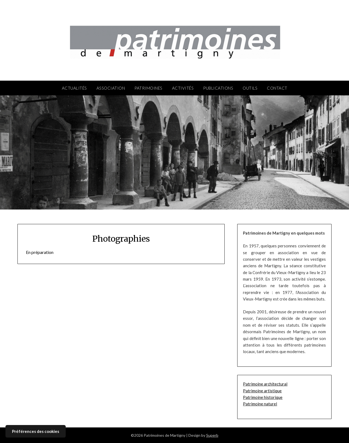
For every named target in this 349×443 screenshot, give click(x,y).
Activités (183, 88)
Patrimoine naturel (260, 403)
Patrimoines (148, 88)
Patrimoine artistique (262, 390)
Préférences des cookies (35, 431)
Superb (212, 435)
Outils (250, 88)
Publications (218, 88)
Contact (277, 88)
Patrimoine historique (262, 397)
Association (111, 88)
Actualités (74, 88)
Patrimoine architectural (265, 383)
